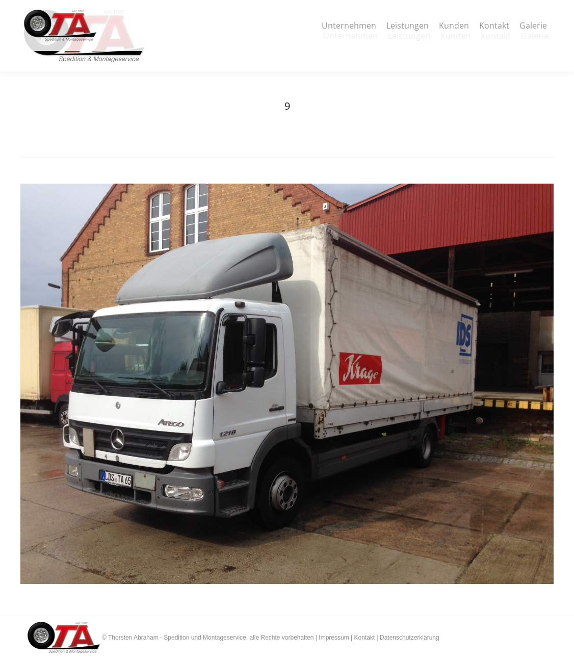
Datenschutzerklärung (409, 637)
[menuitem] (350, 35)
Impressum (334, 637)
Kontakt (364, 637)
